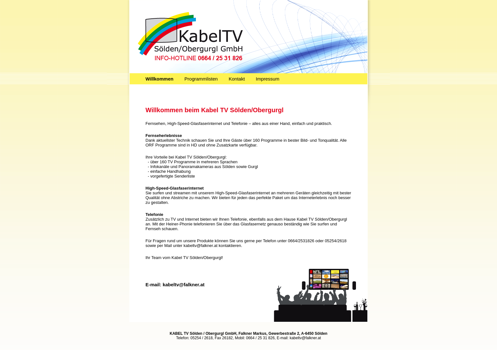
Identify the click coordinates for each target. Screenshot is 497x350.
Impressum (267, 78)
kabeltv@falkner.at (305, 338)
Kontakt (237, 78)
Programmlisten (201, 78)
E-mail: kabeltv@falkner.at (174, 284)
